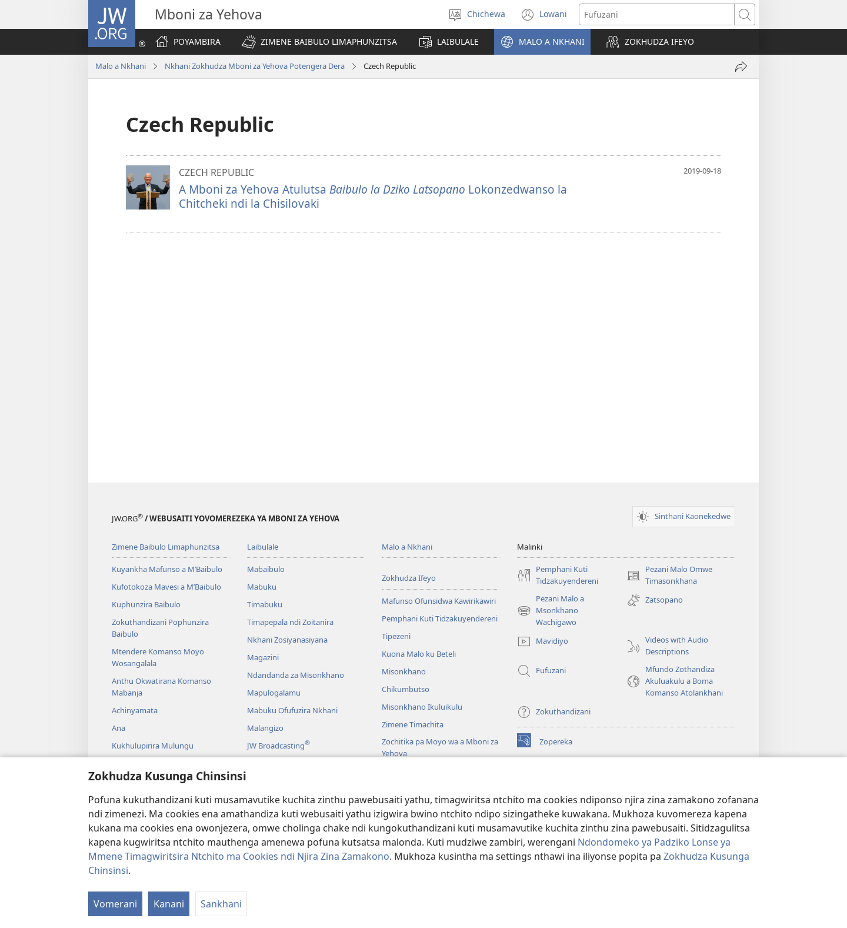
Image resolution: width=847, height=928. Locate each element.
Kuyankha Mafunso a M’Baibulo (167, 569)
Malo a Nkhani (120, 66)
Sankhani (221, 903)
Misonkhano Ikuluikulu (422, 706)
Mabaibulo (266, 569)
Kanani (169, 903)
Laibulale (262, 546)
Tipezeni (396, 636)
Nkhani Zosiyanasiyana (287, 639)
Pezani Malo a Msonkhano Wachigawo (550, 610)
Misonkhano (404, 671)
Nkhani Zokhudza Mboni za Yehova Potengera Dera (255, 66)
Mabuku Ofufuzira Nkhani (292, 710)
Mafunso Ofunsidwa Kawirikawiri (439, 601)
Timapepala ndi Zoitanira (290, 622)
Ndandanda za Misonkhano (295, 675)
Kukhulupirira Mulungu (153, 745)
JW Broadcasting (278, 745)
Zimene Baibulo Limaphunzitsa (165, 546)
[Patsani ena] (741, 66)
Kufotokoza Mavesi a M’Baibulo (166, 586)
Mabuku (261, 586)
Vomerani (115, 903)
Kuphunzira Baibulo (146, 604)
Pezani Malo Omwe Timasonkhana (669, 575)
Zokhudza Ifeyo (409, 578)
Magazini (263, 657)
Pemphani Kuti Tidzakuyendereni (440, 618)
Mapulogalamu (274, 692)
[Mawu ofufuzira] (657, 14)
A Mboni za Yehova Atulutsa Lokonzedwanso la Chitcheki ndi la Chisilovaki (373, 196)
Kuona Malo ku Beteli (419, 653)
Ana (118, 728)
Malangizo (265, 728)
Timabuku (264, 604)
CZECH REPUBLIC (216, 172)
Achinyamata (135, 710)
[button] (319, 42)
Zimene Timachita (412, 724)
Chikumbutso (405, 689)
